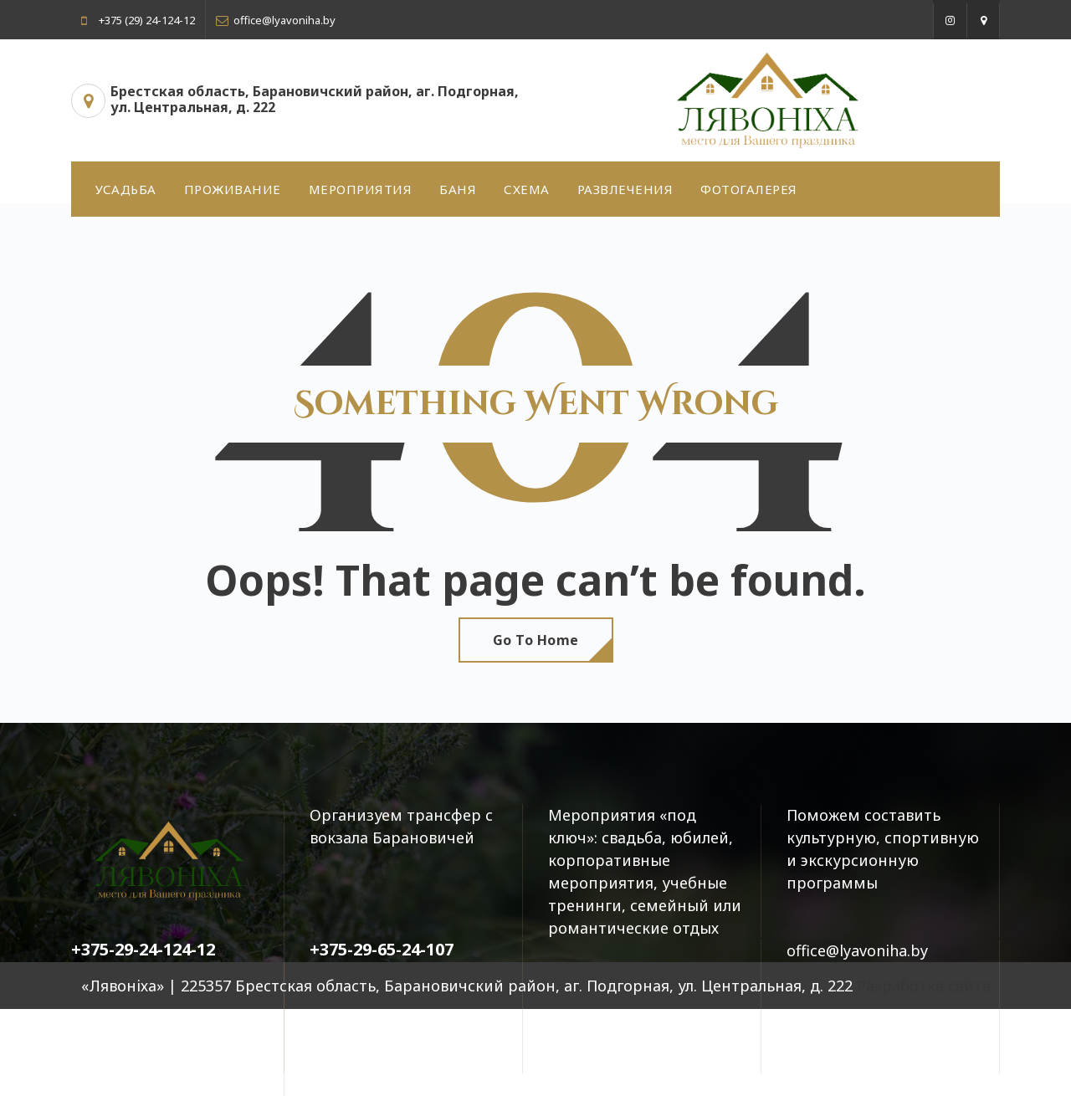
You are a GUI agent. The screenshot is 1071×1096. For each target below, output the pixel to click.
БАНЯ (457, 189)
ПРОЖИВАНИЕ (232, 189)
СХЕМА (527, 189)
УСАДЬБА (125, 189)
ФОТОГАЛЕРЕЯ (748, 189)
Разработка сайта (924, 986)
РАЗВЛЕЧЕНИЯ (625, 189)
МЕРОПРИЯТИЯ (361, 189)
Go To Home (536, 640)
